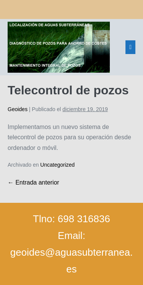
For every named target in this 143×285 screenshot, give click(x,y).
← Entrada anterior (33, 182)
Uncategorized (57, 165)
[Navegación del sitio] (130, 47)
